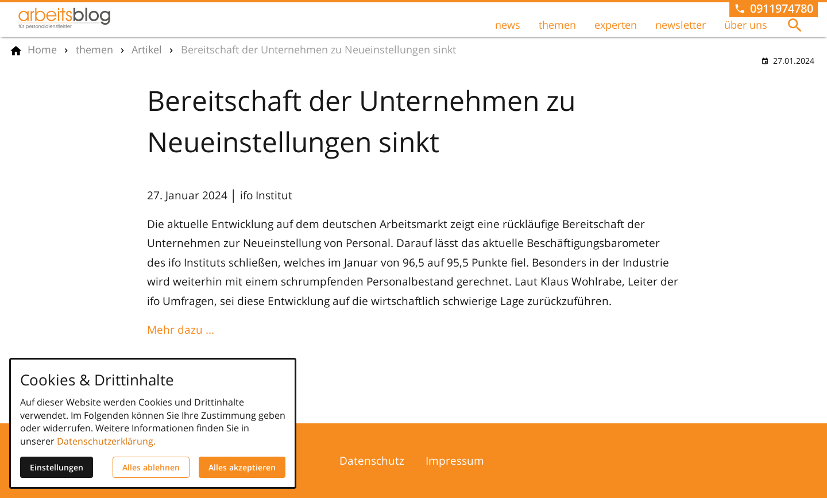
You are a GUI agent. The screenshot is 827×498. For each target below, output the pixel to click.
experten (615, 25)
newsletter (680, 25)
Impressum (455, 460)
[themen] (94, 50)
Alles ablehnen (151, 467)
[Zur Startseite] (64, 18)
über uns (745, 25)
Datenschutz (371, 460)
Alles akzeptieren (242, 467)
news (507, 25)
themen (557, 25)
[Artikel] (147, 50)
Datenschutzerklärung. (106, 441)
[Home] (42, 50)
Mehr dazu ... (180, 329)
